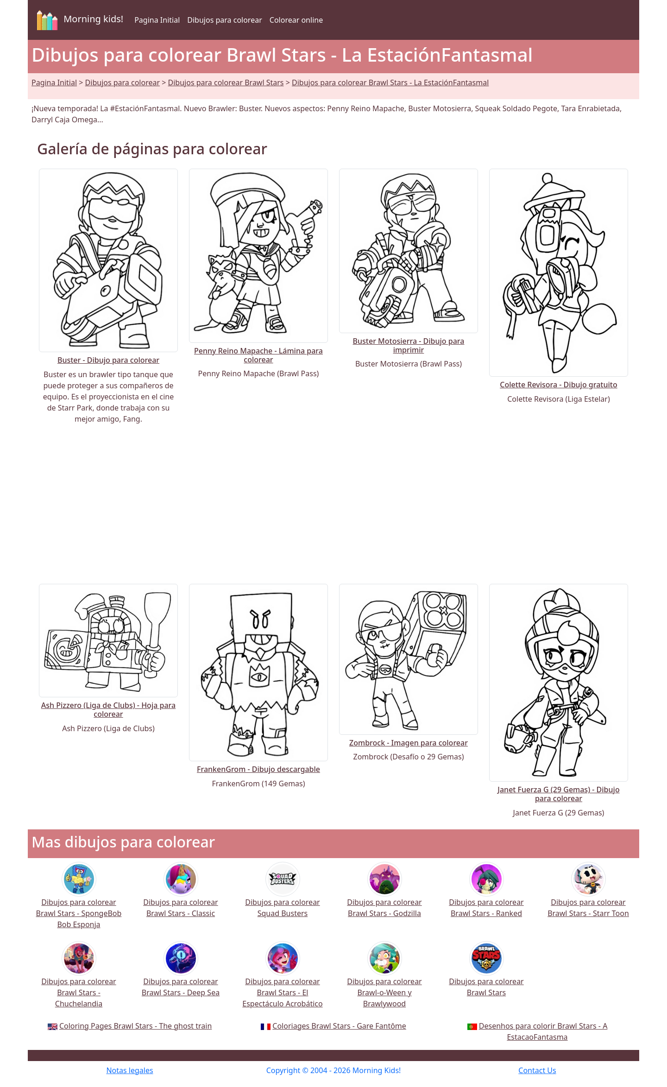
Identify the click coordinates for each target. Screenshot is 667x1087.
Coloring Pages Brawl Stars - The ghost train (135, 1026)
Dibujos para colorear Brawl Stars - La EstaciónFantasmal (390, 82)
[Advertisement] (333, 504)
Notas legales (129, 1070)
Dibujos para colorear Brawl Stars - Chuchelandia (78, 981)
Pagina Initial (157, 20)
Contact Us (537, 1070)
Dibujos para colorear (224, 20)
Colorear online (296, 20)
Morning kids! (78, 20)
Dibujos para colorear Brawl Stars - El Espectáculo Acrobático (282, 981)
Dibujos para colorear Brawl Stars (226, 82)
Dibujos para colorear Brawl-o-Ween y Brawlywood (384, 981)
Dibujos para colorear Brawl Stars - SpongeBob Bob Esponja (79, 901)
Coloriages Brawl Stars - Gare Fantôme (339, 1026)
